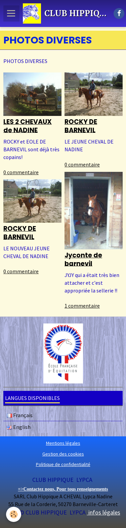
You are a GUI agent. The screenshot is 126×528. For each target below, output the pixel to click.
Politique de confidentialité (63, 464)
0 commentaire (21, 172)
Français (20, 415)
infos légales (103, 512)
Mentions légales (63, 443)
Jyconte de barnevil (83, 259)
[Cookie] (13, 514)
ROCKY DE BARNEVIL (81, 126)
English (19, 427)
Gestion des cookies (63, 454)
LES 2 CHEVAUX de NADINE (27, 126)
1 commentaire (82, 305)
